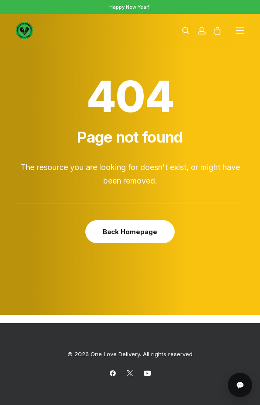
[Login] (198, 30)
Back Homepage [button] (130, 232)
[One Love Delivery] (24, 30)
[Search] (182, 30)
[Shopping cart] (213, 30)
